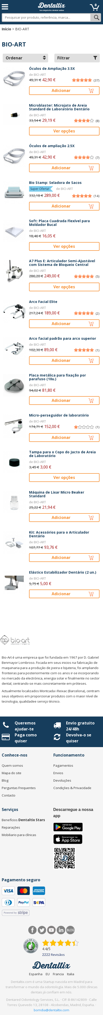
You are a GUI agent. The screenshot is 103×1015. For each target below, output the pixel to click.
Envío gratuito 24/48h (80, 726)
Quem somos (12, 765)
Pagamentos (63, 765)
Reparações (11, 827)
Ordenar (26, 58)
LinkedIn (61, 930)
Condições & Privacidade (72, 788)
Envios (58, 773)
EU (48, 974)
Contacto (8, 795)
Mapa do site (11, 773)
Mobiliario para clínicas (19, 835)
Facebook (32, 930)
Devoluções (62, 780)
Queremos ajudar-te (25, 726)
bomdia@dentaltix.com (51, 1010)
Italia (70, 974)
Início (6, 29)
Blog (5, 780)
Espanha (35, 974)
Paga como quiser (26, 738)
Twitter (42, 930)
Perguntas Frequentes (19, 788)
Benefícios (23, 820)
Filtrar (77, 58)
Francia (58, 974)
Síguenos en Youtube (51, 930)
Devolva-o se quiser (78, 738)
